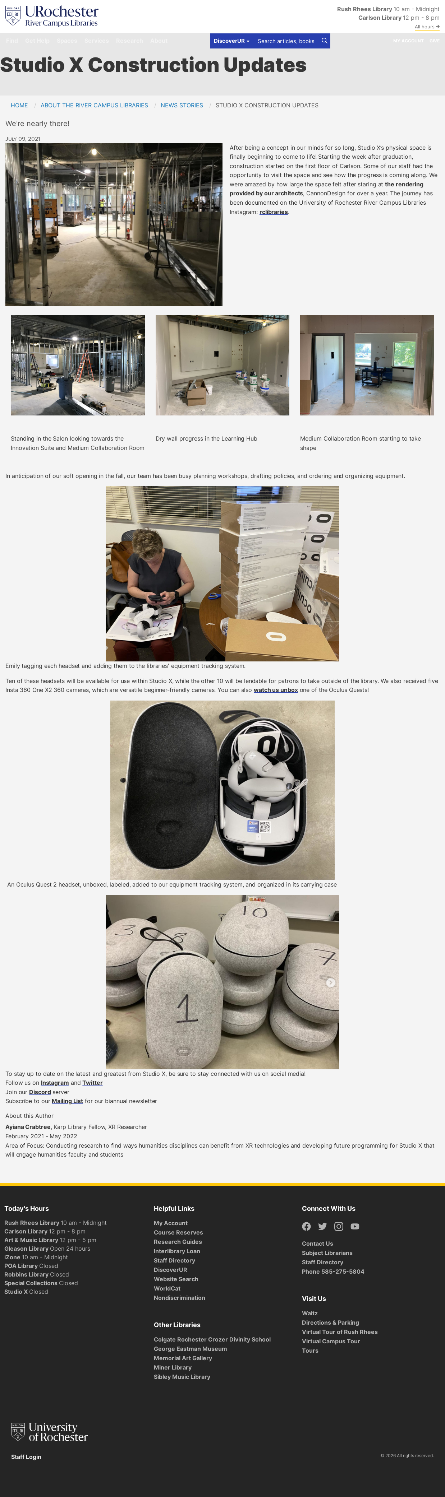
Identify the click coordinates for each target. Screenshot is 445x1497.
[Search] (324, 40)
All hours (427, 26)
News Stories (182, 105)
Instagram (55, 1083)
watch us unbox (276, 690)
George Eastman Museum (190, 1349)
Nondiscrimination (179, 1298)
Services (96, 41)
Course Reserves (178, 1232)
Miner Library (173, 1367)
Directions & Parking (330, 1322)
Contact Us (317, 1243)
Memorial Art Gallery (183, 1358)
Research (129, 41)
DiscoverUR (170, 1270)
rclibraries (274, 212)
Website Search (176, 1279)
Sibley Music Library (182, 1377)
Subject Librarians (327, 1253)
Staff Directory (174, 1260)
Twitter (92, 1083)
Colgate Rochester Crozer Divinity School (212, 1339)
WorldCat (167, 1288)
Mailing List (67, 1101)
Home (19, 105)
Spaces (67, 41)
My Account (408, 41)
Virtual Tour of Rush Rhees (340, 1332)
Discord (40, 1092)
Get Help (37, 41)
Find (12, 41)
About (159, 41)
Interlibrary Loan (177, 1251)
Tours (310, 1350)
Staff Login (26, 1457)
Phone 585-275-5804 (333, 1271)
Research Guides (178, 1242)
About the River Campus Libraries (94, 105)
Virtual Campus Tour (331, 1341)
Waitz (310, 1313)
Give (435, 41)
